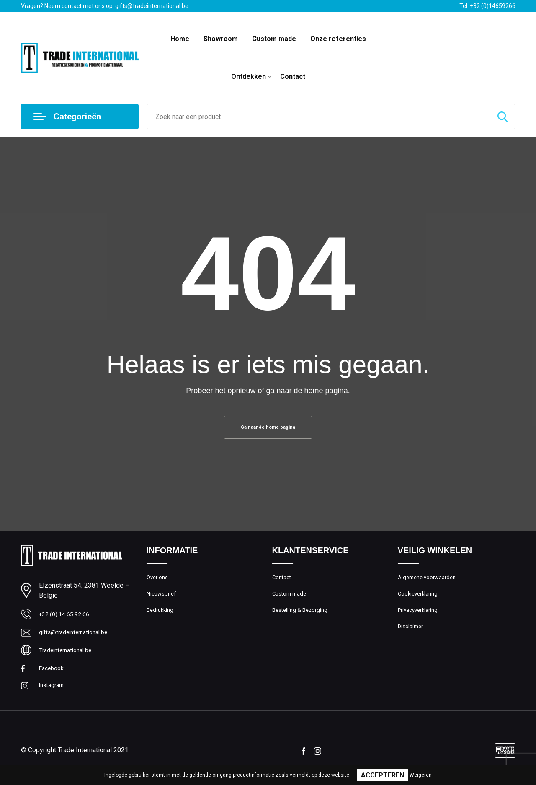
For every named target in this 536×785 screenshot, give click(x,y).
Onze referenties (338, 39)
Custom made (274, 39)
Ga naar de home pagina (268, 429)
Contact (292, 76)
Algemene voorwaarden (430, 582)
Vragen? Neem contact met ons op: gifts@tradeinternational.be (104, 6)
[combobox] (318, 116)
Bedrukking (161, 618)
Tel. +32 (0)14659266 (487, 6)
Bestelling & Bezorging (303, 618)
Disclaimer (412, 636)
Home (179, 39)
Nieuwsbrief (163, 600)
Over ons (159, 582)
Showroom (221, 39)
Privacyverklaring (420, 618)
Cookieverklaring (420, 600)
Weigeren (421, 775)
